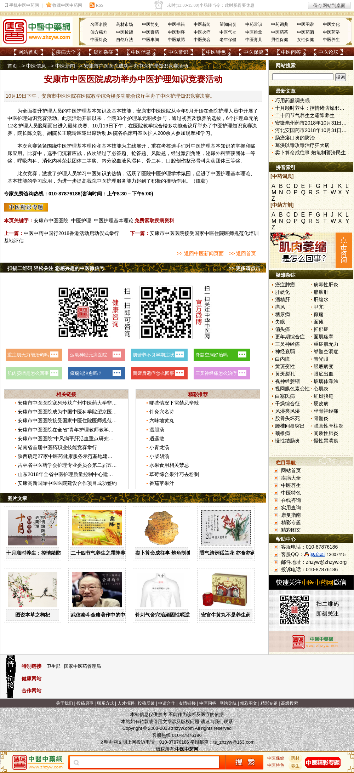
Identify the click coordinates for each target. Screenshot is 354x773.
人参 (176, 133)
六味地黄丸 (161, 420)
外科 (220, 153)
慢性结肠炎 (287, 440)
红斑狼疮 (323, 396)
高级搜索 (289, 703)
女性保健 (305, 39)
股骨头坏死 (287, 418)
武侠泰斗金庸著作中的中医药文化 (108, 615)
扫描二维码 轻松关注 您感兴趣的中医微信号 (55, 268)
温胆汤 (156, 430)
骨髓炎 (321, 418)
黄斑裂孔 (285, 374)
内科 (32, 161)
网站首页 (28, 52)
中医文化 (331, 24)
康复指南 (291, 515)
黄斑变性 (285, 366)
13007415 (336, 554)
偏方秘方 (98, 32)
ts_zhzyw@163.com (234, 742)
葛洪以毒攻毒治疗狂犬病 (302, 145)
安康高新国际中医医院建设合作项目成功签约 (67, 483)
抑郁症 (321, 329)
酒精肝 (282, 299)
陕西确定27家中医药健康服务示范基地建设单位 (70, 456)
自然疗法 (124, 39)
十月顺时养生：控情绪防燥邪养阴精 (46, 553)
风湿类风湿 (287, 411)
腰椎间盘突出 (290, 426)
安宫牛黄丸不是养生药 (226, 615)
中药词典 (279, 24)
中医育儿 (253, 39)
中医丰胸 (150, 39)
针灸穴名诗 (161, 411)
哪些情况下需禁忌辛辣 (174, 403)
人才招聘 (126, 703)
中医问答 (291, 52)
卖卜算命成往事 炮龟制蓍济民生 (170, 553)
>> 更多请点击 (245, 268)
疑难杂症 (103, 52)
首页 (12, 66)
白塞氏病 (285, 396)
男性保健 (279, 39)
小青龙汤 (159, 447)
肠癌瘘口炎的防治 (295, 138)
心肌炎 (321, 388)
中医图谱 (305, 24)
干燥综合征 (287, 403)
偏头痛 (282, 329)
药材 (295, 758)
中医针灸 (98, 39)
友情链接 (187, 703)
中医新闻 (202, 24)
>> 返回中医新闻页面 (200, 253)
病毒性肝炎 (326, 284)
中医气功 (227, 32)
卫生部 (54, 666)
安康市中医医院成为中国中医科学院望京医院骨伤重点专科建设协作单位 (97, 411)
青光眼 (321, 359)
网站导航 (227, 703)
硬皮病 (321, 403)
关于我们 (64, 703)
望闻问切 (227, 24)
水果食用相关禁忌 (169, 465)
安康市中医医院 (51, 220)
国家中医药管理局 (82, 666)
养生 (295, 765)
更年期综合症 (290, 336)
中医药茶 (279, 32)
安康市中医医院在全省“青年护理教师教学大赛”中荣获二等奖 (84, 430)
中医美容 (202, 39)
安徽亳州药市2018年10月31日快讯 (313, 123)
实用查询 (291, 507)
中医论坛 (328, 52)
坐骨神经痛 (326, 411)
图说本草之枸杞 (32, 615)
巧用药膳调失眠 (292, 100)
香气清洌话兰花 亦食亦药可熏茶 (235, 553)
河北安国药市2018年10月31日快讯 (313, 130)
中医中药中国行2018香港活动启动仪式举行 (71, 233)
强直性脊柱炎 (328, 426)
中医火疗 (202, 32)
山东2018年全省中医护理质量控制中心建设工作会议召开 (80, 474)
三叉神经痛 (287, 344)
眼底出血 (323, 374)
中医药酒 (305, 32)
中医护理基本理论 (113, 220)
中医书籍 (176, 24)
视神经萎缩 (287, 381)
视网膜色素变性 (292, 388)
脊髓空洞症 (326, 351)
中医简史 (150, 24)
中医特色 (216, 52)
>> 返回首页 (242, 253)
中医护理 (81, 220)
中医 (72, 111)
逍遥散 (156, 438)
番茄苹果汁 (161, 483)
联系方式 (105, 703)
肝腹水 (321, 299)
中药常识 (253, 24)
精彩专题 (291, 522)
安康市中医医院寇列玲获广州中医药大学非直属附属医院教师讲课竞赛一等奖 (102, 403)
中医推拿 (253, 32)
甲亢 (319, 307)
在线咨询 (291, 500)
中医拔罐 (124, 32)
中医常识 (178, 52)
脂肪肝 (321, 292)
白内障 (282, 359)
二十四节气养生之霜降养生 (100, 553)
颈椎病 (282, 433)
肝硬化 (282, 292)
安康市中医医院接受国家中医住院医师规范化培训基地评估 (82, 420)
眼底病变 (323, 366)
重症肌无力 (326, 344)
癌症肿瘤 (285, 284)
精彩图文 (291, 530)
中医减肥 (176, 39)
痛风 (280, 307)
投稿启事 (84, 703)
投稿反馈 (146, 703)
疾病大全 (66, 52)
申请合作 (166, 703)
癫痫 (319, 314)
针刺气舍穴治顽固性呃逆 (162, 615)
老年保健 (227, 39)
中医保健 (253, 52)
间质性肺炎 (326, 433)
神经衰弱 (285, 351)
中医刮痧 (176, 32)
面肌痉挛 (323, 336)
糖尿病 (282, 314)
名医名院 (98, 24)
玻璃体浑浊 (326, 381)
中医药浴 (331, 32)
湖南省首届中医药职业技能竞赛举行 (57, 447)
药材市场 (124, 24)
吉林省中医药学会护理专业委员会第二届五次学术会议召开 (82, 465)
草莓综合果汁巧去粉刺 (174, 474)
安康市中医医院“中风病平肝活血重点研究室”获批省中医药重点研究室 (94, 438)
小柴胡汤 (159, 456)
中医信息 (141, 52)
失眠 (280, 322)
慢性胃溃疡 (326, 440)
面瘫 (319, 322)
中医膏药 (150, 32)
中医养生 (331, 39)
